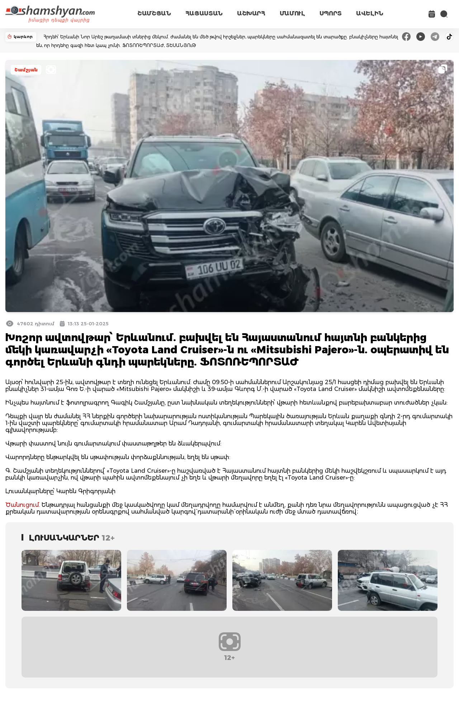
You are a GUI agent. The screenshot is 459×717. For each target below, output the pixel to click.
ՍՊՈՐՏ (331, 13)
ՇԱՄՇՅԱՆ (154, 13)
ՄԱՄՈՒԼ (292, 13)
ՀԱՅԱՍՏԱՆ (204, 13)
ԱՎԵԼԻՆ (369, 13)
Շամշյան (26, 69)
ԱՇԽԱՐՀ (251, 13)
